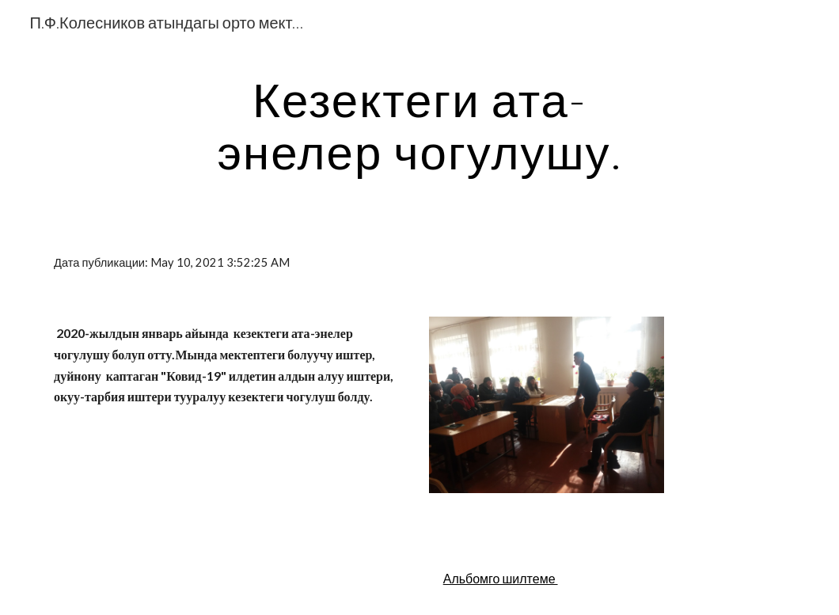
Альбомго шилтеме (500, 578)
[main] (420, 125)
